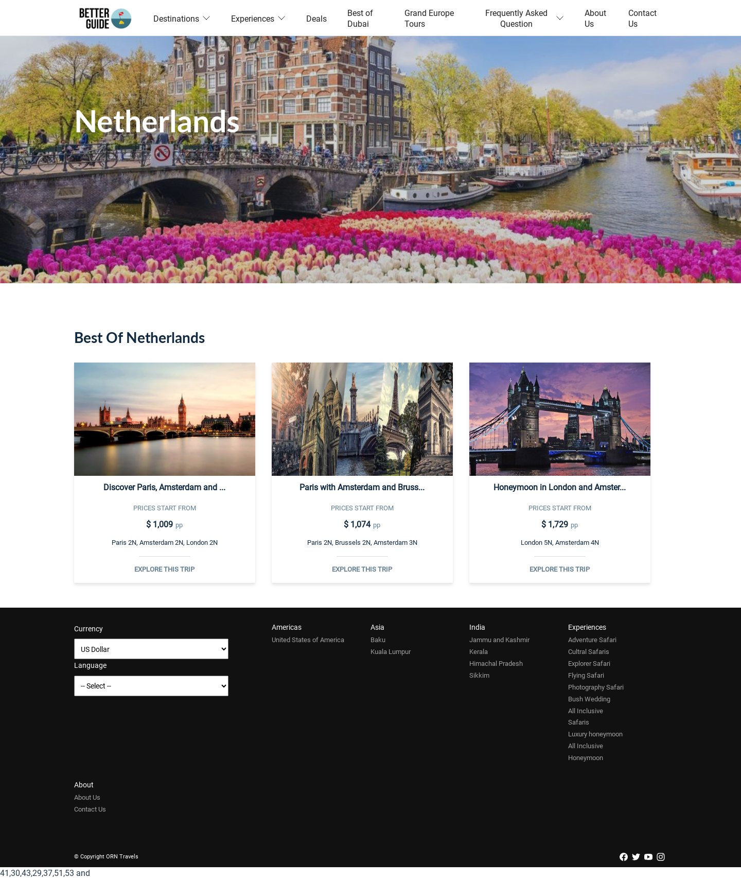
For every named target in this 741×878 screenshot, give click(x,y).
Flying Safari (586, 675)
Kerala (478, 651)
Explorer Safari (589, 663)
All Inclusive (585, 710)
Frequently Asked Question (524, 18)
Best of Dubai (360, 18)
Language (90, 665)
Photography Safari (596, 687)
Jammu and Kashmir (499, 639)
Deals (316, 18)
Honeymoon (585, 757)
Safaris (578, 722)
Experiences (258, 18)
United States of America (308, 639)
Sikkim (479, 675)
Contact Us (642, 18)
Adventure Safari (592, 639)
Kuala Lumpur (390, 651)
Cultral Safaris (588, 651)
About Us (595, 18)
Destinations (181, 18)
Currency (88, 628)
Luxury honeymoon (595, 733)
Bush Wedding (589, 698)
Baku (377, 639)
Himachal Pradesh (496, 663)
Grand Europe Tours (429, 18)
